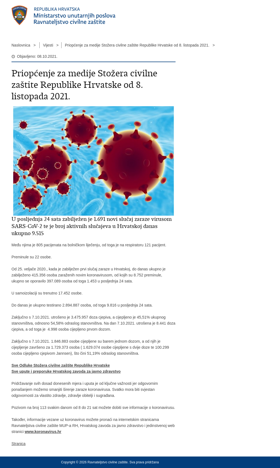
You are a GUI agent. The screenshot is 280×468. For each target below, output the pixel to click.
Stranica (18, 443)
